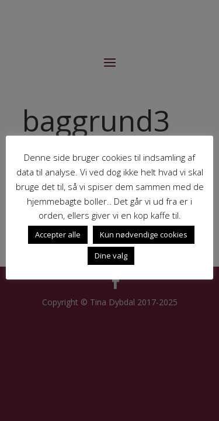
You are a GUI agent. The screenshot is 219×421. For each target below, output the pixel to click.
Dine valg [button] (111, 255)
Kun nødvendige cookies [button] (143, 234)
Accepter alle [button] (58, 234)
